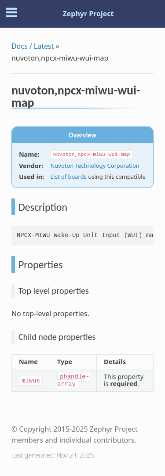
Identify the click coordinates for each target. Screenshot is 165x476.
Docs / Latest (32, 46)
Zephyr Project (88, 13)
